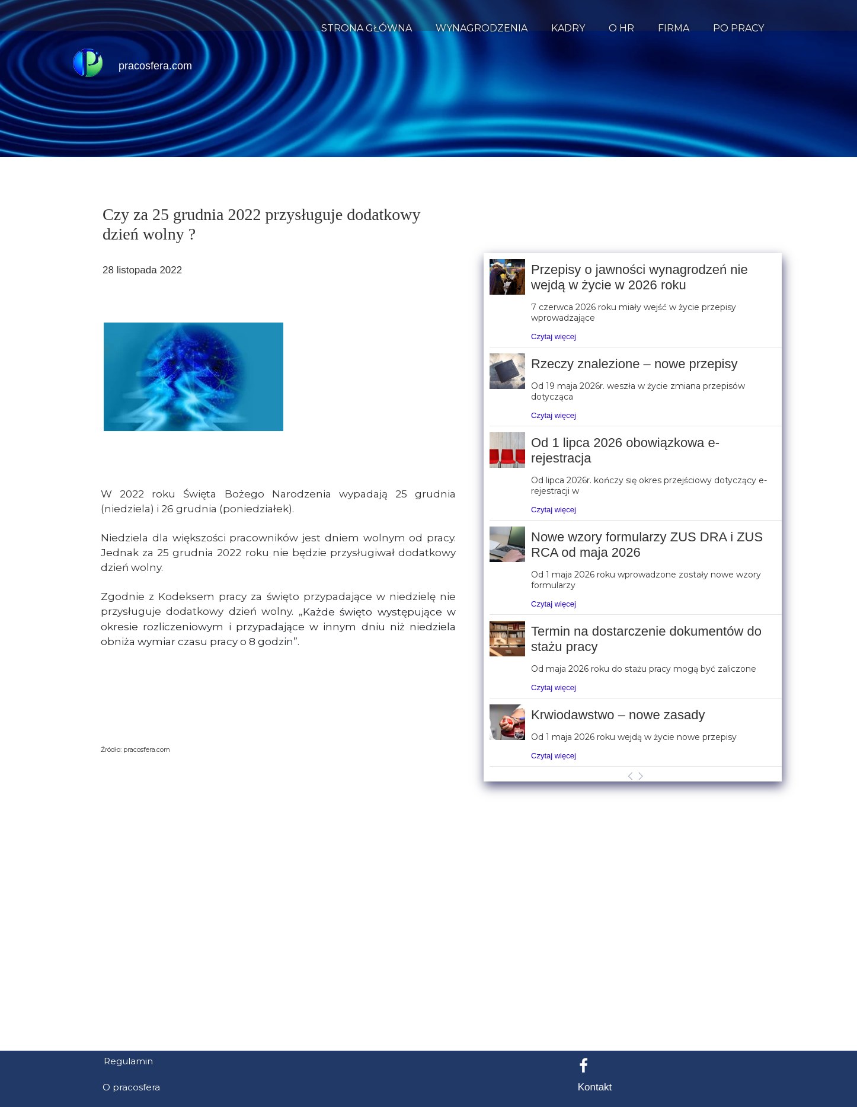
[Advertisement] (428, 984)
